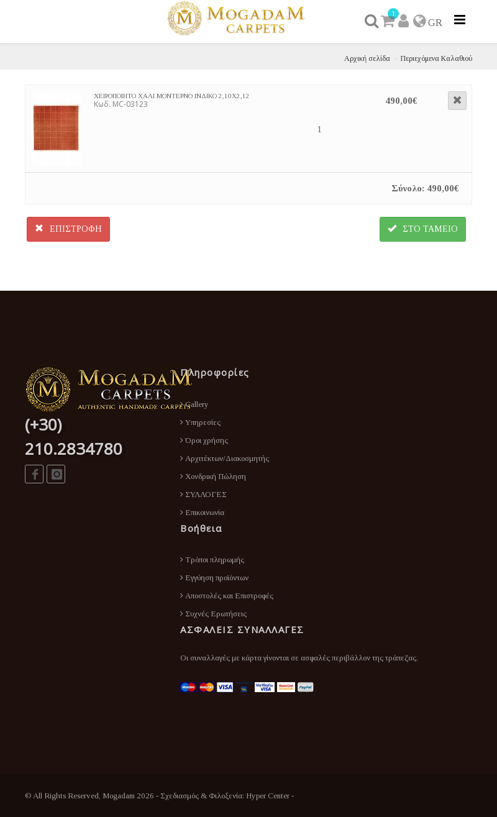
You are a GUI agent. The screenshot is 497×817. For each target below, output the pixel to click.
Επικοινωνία (202, 512)
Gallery (194, 404)
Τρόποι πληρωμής (212, 559)
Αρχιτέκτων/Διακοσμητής (224, 458)
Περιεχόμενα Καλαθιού (436, 58)
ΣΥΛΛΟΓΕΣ (203, 494)
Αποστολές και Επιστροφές (226, 595)
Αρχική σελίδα (367, 58)
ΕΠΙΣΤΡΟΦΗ (68, 229)
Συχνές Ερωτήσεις (213, 613)
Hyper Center (268, 795)
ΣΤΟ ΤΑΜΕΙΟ (423, 229)
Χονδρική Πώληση (213, 476)
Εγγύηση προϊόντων (214, 577)
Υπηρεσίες (200, 422)
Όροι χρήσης (204, 440)
